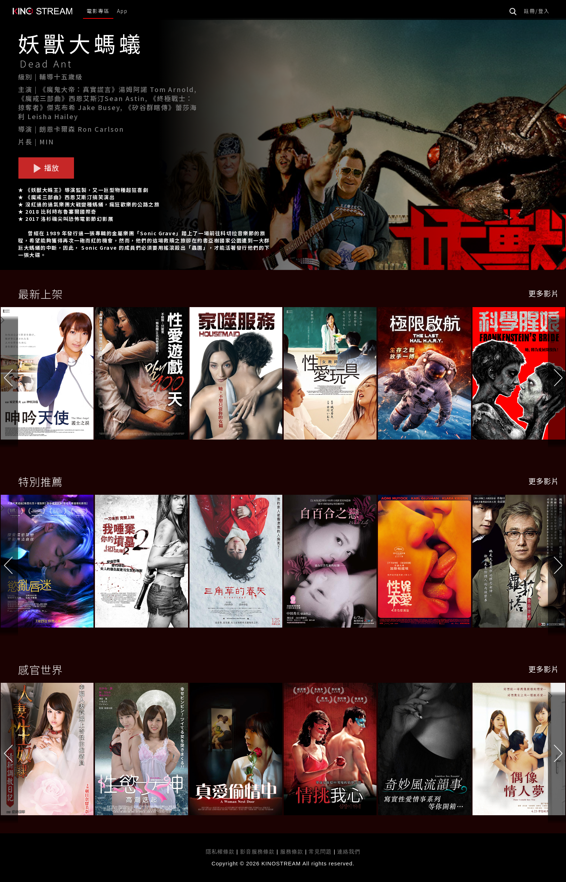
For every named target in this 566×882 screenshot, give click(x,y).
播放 (46, 167)
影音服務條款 (257, 851)
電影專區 (98, 10)
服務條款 (292, 851)
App (122, 10)
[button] (557, 375)
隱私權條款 (220, 851)
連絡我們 (348, 851)
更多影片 (543, 293)
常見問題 (320, 851)
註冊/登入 (537, 10)
